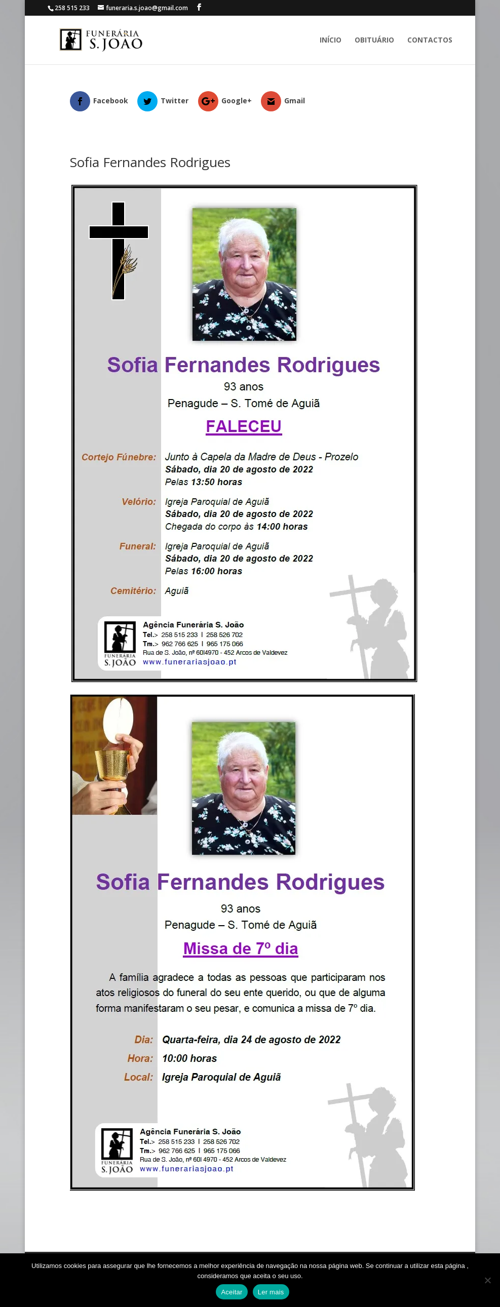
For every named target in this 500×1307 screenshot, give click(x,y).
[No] (487, 1280)
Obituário (374, 40)
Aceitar (231, 1292)
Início (330, 40)
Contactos (429, 40)
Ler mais (271, 1292)
